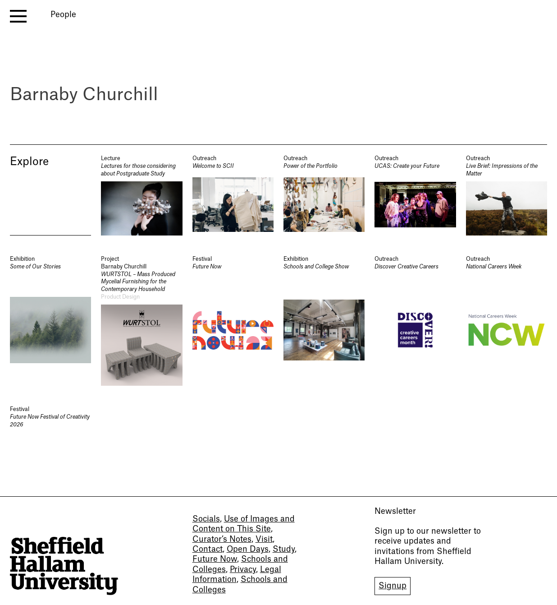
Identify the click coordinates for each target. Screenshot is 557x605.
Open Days (248, 549)
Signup (392, 586)
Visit (264, 539)
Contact (207, 549)
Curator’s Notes (221, 539)
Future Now (214, 559)
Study (284, 549)
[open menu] (18, 16)
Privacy (243, 569)
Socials (206, 519)
